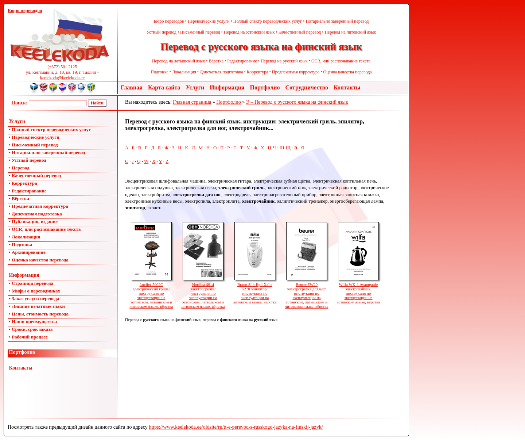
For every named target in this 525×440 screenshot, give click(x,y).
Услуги (195, 87)
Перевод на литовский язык (350, 32)
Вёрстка (216, 61)
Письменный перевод (200, 32)
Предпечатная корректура (296, 71)
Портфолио (265, 87)
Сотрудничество (306, 87)
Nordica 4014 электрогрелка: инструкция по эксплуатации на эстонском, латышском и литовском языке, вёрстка (203, 293)
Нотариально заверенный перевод (337, 21)
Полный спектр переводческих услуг (267, 21)
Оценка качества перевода (347, 71)
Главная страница (192, 102)
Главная (132, 87)
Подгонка (159, 71)
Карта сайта (164, 87)
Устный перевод (161, 32)
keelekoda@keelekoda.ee (62, 77)
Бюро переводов (169, 21)
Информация (227, 87)
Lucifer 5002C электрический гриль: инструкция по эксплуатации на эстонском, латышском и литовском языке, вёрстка (151, 293)
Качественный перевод (300, 32)
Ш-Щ (285, 147)
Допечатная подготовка (221, 71)
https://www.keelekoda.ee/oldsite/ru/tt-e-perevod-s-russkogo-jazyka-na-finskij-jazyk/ (236, 427)
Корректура (257, 71)
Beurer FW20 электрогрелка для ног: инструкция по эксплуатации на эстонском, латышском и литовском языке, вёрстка (306, 293)
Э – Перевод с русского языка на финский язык (297, 102)
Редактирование (242, 61)
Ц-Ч (272, 147)
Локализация (184, 71)
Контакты (347, 87)
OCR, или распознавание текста (340, 61)
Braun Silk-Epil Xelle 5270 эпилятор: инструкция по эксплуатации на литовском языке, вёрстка (255, 291)
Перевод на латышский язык (178, 61)
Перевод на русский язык (284, 61)
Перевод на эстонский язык (249, 32)
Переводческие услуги (209, 21)
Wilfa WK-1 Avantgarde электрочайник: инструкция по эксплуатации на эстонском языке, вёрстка (358, 291)
